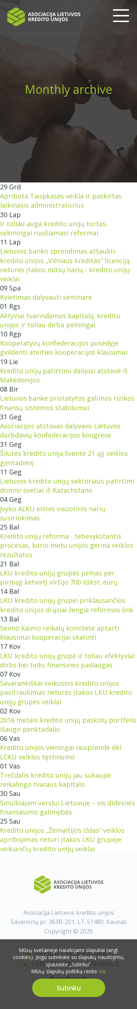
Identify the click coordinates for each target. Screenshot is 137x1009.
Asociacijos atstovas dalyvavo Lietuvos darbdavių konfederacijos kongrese (60, 430)
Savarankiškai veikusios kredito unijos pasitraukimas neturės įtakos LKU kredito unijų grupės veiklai (66, 692)
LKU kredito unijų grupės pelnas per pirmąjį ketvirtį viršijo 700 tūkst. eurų (59, 577)
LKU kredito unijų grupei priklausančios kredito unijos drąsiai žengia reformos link (66, 605)
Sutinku (69, 993)
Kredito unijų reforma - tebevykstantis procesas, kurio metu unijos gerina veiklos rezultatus (66, 545)
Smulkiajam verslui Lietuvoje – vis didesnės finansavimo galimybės (67, 807)
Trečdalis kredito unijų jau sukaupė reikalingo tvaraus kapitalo (55, 780)
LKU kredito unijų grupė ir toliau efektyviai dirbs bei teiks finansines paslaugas (67, 660)
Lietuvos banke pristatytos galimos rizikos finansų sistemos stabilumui (67, 403)
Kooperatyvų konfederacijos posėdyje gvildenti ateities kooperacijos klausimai (63, 348)
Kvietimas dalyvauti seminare (46, 297)
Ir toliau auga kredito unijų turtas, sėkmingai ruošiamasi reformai (54, 228)
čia (102, 976)
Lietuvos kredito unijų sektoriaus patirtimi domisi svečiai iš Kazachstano (67, 485)
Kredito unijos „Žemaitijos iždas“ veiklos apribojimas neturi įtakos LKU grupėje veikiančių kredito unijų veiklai (62, 839)
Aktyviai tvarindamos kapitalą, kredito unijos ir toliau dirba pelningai (60, 320)
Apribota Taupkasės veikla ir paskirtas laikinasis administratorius (61, 200)
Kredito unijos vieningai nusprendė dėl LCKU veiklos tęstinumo (60, 752)
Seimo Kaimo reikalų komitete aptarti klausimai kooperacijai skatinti (59, 633)
